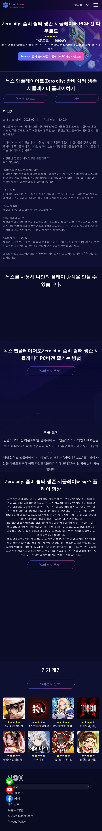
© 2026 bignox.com (20, 816)
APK (77, 98)
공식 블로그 (15, 793)
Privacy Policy (17, 821)
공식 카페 (14, 798)
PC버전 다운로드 (25, 98)
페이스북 (13, 804)
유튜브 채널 (15, 810)
